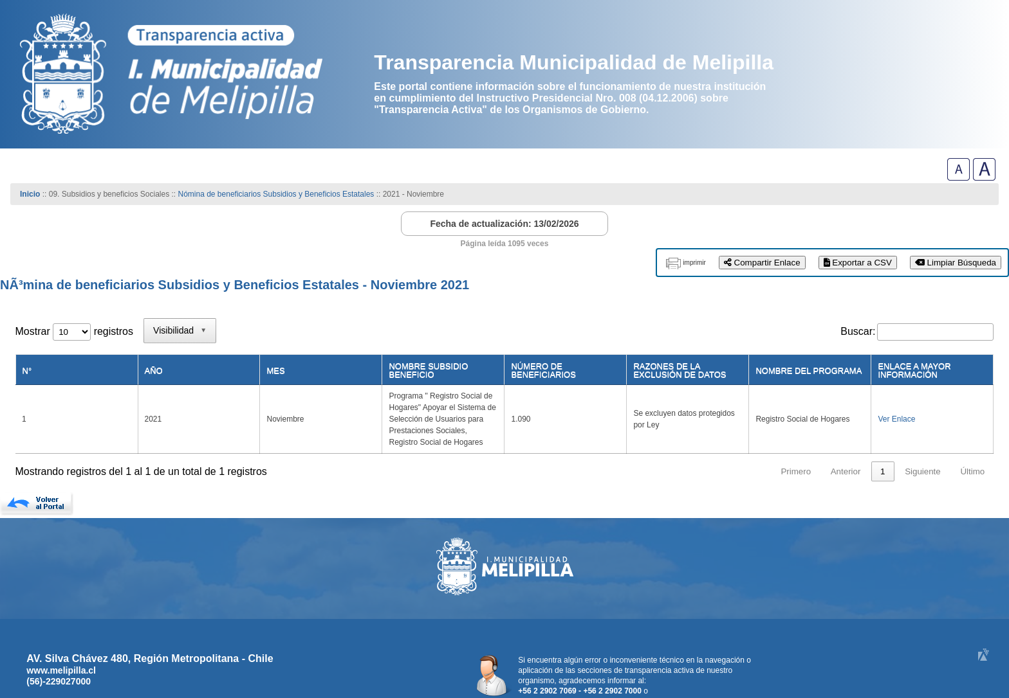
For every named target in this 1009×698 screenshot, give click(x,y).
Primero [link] (796, 437)
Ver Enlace (891, 401)
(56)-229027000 (58, 646)
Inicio (30, 194)
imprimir (694, 262)
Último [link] (972, 437)
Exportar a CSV (858, 262)
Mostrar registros (74, 331)
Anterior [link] (846, 437)
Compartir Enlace (762, 262)
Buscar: (857, 331)
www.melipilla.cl (61, 636)
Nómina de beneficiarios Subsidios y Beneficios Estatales (276, 194)
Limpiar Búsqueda (955, 262)
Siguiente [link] (923, 437)
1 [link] (882, 437)
